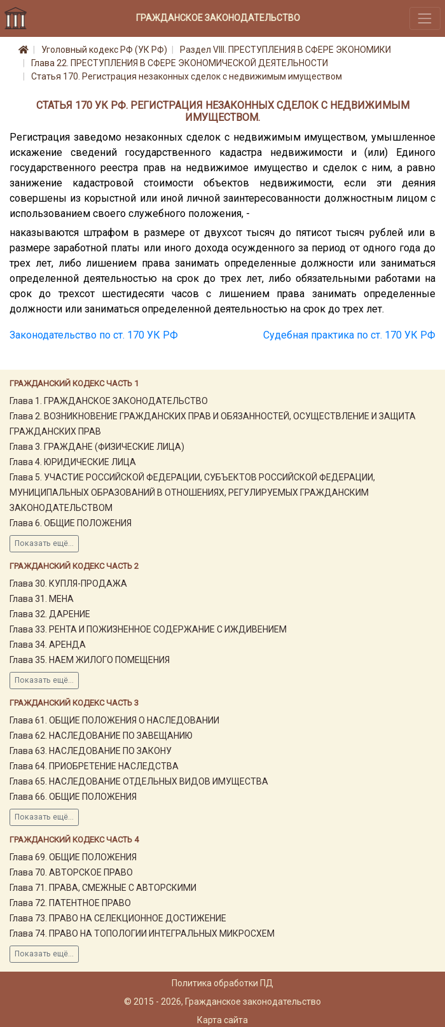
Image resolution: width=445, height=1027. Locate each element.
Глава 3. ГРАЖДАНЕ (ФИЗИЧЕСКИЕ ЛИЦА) (97, 447)
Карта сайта (222, 1020)
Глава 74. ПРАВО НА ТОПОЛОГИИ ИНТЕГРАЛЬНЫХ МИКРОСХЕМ (142, 933)
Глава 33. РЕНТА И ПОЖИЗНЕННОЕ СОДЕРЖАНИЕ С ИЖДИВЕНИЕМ (148, 629)
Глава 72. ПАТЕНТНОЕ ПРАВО (70, 903)
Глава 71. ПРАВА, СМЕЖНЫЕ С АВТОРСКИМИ (103, 888)
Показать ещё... (44, 543)
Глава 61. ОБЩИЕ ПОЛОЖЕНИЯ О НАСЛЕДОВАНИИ (114, 720)
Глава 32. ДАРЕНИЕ (50, 614)
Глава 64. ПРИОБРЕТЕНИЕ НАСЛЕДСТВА (94, 766)
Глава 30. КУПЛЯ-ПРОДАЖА (68, 583)
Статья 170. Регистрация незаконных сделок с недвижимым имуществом (186, 76)
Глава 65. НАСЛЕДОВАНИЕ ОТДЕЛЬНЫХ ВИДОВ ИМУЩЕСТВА (139, 781)
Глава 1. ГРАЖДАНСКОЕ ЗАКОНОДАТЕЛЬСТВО (109, 401)
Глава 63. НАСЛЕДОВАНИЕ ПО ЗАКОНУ (91, 751)
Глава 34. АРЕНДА (48, 644)
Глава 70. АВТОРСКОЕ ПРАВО (71, 872)
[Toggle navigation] (425, 18)
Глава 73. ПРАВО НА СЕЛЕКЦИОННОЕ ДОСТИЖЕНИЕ (118, 918)
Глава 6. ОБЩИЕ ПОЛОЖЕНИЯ (71, 523)
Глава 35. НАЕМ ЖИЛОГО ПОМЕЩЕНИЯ (90, 660)
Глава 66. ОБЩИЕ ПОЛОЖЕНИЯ (73, 797)
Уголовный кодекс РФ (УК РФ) (104, 50)
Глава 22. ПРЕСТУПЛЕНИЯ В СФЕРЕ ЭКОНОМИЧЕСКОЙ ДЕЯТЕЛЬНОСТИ (179, 63)
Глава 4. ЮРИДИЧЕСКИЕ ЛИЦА (73, 462)
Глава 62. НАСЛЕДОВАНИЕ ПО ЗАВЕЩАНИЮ (101, 735)
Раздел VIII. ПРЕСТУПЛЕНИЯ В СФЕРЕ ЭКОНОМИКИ (285, 50)
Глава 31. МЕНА (42, 599)
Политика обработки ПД (222, 983)
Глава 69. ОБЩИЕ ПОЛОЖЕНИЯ (73, 857)
